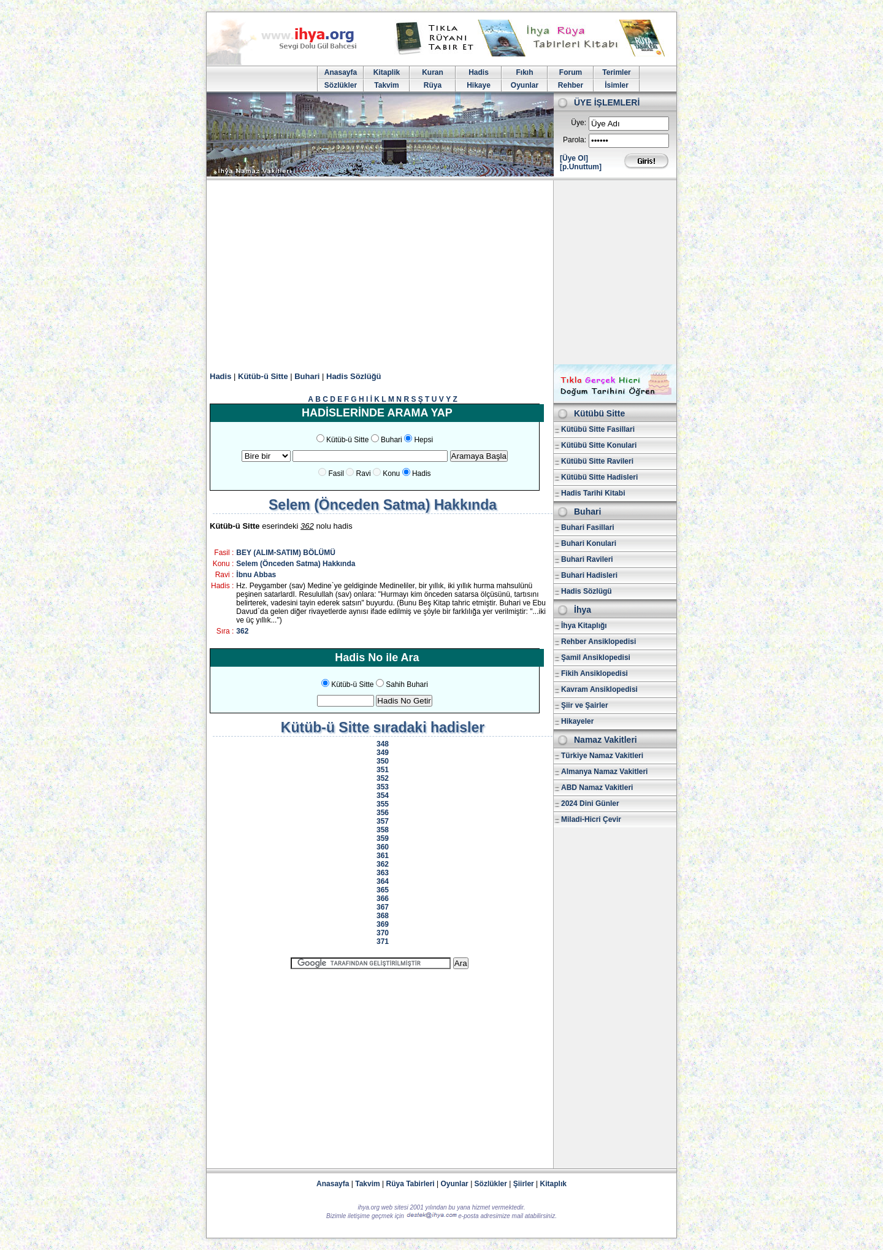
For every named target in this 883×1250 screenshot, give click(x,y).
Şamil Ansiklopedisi (595, 657)
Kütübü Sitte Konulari (598, 445)
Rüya (433, 85)
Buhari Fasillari (587, 527)
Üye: (578, 122)
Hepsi (423, 439)
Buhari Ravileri (587, 559)
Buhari (306, 376)
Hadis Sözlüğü (353, 376)
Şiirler (523, 1183)
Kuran (432, 72)
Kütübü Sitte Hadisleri (599, 477)
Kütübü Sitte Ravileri (597, 461)
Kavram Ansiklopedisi (599, 689)
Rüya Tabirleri (410, 1183)
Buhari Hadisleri (589, 575)
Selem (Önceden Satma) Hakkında (295, 563)
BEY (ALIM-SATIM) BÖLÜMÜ (285, 552)
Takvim (386, 85)
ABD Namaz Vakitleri (597, 787)
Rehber (570, 85)
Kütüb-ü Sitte (263, 376)
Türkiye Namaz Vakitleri (602, 755)
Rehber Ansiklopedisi (598, 641)
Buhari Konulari (588, 543)
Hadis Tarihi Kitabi (593, 493)
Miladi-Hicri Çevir (591, 819)
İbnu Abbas (256, 574)
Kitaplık (553, 1183)
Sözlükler (340, 85)
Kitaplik (386, 72)
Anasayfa (340, 72)
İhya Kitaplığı (584, 625)
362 (242, 631)
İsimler (617, 85)
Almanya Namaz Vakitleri (604, 771)
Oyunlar (524, 85)
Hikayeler (577, 721)
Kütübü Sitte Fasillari (598, 429)
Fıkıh (524, 72)
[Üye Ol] (574, 158)
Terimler (616, 72)
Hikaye (479, 85)
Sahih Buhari (407, 684)
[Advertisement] (441, 272)
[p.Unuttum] (581, 167)
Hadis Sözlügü (586, 591)
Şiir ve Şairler (584, 705)
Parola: (574, 140)
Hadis (478, 72)
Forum (570, 72)
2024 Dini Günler (590, 803)
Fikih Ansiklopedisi (594, 673)
